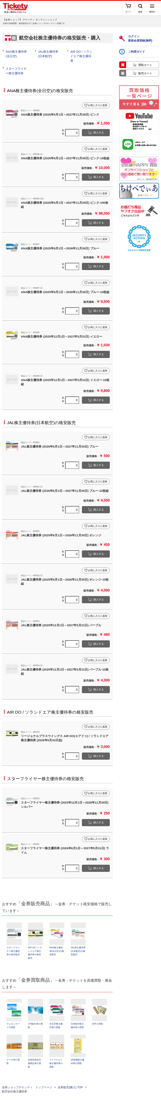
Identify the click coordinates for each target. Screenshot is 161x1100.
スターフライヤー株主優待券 (17, 64)
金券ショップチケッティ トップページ (27, 1082)
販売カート (145, 73)
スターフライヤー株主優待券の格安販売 (45, 771)
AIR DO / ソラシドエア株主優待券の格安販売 (50, 704)
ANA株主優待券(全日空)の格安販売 (40, 83)
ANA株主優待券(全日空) (17, 53)
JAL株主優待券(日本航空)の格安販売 (41, 415)
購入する (98, 125)
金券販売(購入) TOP (70, 1082)
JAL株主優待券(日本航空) (49, 53)
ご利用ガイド (132, 51)
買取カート (145, 65)
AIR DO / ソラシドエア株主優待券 (82, 53)
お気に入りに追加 (97, 98)
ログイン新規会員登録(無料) (135, 38)
